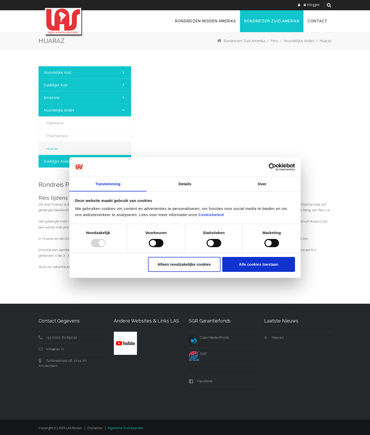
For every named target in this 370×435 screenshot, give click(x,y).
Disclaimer (95, 428)
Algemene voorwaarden (125, 428)
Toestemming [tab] (108, 184)
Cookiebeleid (211, 215)
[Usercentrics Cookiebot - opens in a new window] (272, 167)
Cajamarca (55, 123)
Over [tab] (262, 184)
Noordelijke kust (57, 72)
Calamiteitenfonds (209, 337)
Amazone (52, 97)
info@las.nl (55, 349)
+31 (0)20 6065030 (61, 337)
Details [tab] (185, 184)
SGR (198, 354)
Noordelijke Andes (59, 110)
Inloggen (313, 5)
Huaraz (52, 148)
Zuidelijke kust (56, 84)
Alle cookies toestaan (258, 264)
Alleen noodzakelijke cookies (184, 264)
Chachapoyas (57, 135)
